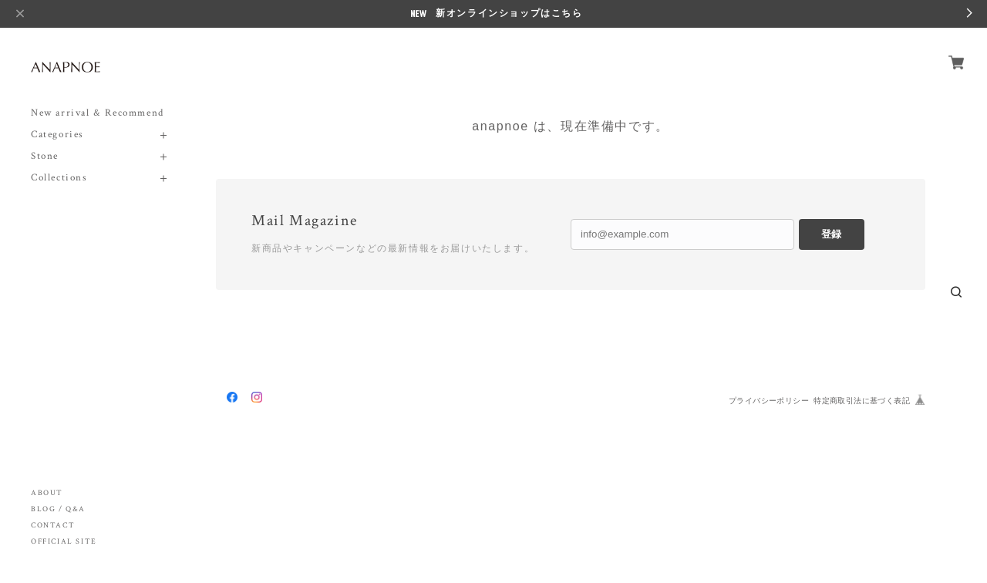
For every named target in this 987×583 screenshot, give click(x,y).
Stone (45, 156)
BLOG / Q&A (58, 509)
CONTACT (53, 526)
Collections (59, 178)
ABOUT (47, 493)
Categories (57, 135)
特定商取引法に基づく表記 (862, 400)
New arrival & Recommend (97, 113)
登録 (831, 234)
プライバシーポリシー (769, 400)
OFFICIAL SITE (64, 542)
